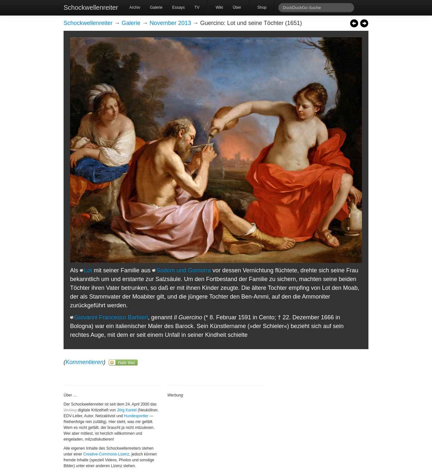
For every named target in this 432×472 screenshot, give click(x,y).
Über (237, 7)
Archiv (134, 7)
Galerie (156, 7)
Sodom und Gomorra (183, 270)
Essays (178, 7)
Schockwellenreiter (91, 7)
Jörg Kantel (127, 410)
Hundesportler (136, 416)
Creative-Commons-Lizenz (106, 454)
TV (197, 7)
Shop (262, 7)
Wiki (219, 7)
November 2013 (170, 23)
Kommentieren (84, 362)
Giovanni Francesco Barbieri (111, 317)
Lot (88, 270)
